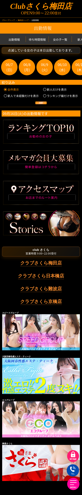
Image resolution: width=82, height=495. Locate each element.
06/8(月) (27, 67)
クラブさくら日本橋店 (41, 275)
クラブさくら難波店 (41, 288)
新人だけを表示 (55, 89)
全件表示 (11, 89)
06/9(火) (44, 67)
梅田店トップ (23, 20)
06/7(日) (9, 67)
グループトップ (8, 20)
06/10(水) (62, 67)
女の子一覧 (60, 39)
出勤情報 (14, 39)
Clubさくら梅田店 (41, 6)
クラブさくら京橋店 (41, 301)
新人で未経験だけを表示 (21, 96)
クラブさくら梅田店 (41, 263)
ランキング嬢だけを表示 (60, 96)
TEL (73, 470)
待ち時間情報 (37, 39)
